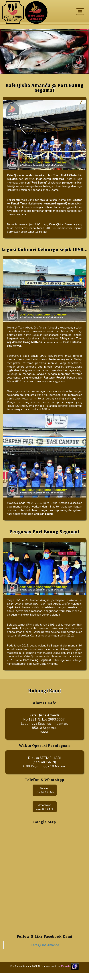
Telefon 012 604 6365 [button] (45, 790)
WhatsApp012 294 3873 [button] (45, 807)
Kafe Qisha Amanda (45, 945)
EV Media (66, 966)
